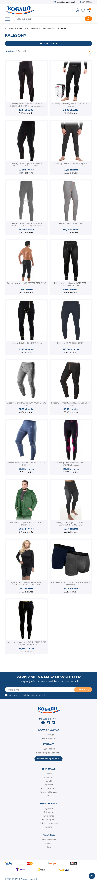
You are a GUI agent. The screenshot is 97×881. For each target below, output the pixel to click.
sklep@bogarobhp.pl (66, 2)
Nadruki (48, 843)
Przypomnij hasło (48, 819)
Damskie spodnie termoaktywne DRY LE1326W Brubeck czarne (71, 464)
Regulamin (48, 785)
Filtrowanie (48, 43)
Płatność (48, 796)
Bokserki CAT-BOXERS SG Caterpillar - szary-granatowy (70, 583)
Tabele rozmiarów (48, 840)
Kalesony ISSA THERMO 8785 (70, 223)
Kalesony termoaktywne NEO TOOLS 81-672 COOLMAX (26, 464)
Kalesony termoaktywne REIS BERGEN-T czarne (70, 105)
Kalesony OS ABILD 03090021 (70, 343)
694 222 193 (87, 2)
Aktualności (48, 777)
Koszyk (48, 827)
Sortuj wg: (10, 51)
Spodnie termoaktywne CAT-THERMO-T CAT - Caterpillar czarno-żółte (26, 643)
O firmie (48, 774)
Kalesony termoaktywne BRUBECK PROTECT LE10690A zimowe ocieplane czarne (26, 106)
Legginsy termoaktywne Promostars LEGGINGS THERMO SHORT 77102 (26, 583)
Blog (48, 847)
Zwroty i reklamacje (48, 792)
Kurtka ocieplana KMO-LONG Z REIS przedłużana (26, 523)
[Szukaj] (53, 18)
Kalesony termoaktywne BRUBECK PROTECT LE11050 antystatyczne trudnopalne (26, 225)
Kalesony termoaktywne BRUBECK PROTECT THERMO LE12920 (26, 164)
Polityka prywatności (48, 823)
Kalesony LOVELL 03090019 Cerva (26, 343)
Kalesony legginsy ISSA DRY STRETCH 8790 (26, 283)
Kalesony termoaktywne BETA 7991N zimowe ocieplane (70, 284)
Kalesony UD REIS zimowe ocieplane (70, 163)
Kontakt (48, 781)
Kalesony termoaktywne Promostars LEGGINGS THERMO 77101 (71, 523)
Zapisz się (83, 689)
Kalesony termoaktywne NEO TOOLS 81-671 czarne (70, 404)
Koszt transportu (48, 788)
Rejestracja (48, 812)
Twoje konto (48, 816)
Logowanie (48, 808)
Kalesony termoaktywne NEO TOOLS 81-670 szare (26, 404)
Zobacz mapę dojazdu (48, 759)
